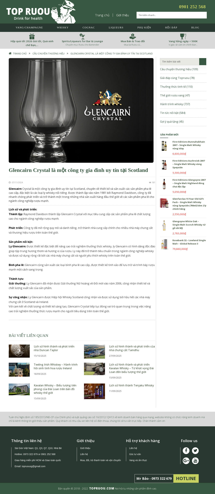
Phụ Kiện (144, 27)
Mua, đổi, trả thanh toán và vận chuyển (100, 460)
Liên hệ (84, 454)
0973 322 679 (30, 454)
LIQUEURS (116, 27)
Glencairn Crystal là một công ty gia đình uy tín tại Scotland (112, 53)
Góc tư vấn (135, 454)
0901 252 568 (192, 6)
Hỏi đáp (171, 27)
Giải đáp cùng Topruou (177, 78)
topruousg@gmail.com (34, 466)
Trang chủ (102, 15)
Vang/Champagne (29, 27)
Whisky (63, 27)
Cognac (89, 27)
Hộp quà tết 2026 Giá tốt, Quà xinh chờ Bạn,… (32, 43)
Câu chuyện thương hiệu (48, 53)
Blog (195, 27)
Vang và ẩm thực (138, 460)
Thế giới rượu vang (175, 95)
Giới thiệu (122, 15)
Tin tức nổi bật (172, 113)
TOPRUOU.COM (101, 488)
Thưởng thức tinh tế (176, 86)
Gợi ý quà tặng (172, 121)
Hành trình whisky (175, 104)
